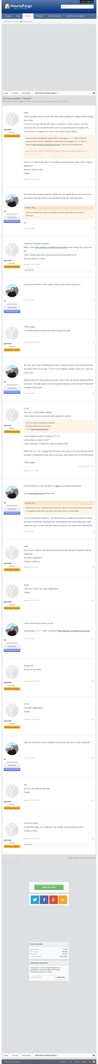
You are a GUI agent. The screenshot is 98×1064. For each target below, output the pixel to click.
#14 (93, 758)
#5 (93, 342)
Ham (26, 270)
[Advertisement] (31, 57)
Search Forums (12, 21)
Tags (18, 16)
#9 (93, 567)
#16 (93, 838)
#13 (93, 719)
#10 (93, 600)
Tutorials (8, 16)
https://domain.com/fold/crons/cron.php (46, 145)
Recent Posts (27, 21)
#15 (93, 800)
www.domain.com (36, 493)
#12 (93, 681)
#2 (93, 228)
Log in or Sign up (86, 1)
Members (39, 16)
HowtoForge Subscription (75, 16)
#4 (93, 300)
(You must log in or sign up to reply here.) (82, 858)
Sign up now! (49, 887)
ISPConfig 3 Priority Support (26, 101)
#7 (93, 471)
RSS (94, 1062)
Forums (28, 16)
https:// (58, 486)
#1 (93, 179)
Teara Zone (63, 956)
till (5, 211)
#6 (93, 393)
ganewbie (51, 101)
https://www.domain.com (39, 429)
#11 (93, 639)
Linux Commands (54, 16)
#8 (93, 531)
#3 (93, 264)
